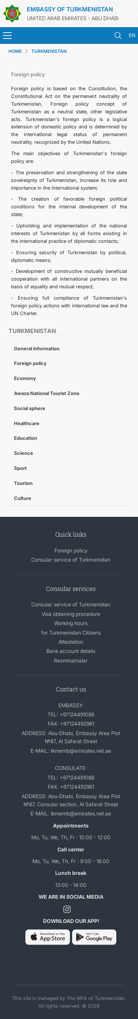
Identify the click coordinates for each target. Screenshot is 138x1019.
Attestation (71, 642)
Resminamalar (71, 660)
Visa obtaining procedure (71, 614)
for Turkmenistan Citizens (71, 632)
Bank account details (70, 651)
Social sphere (29, 408)
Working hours (71, 623)
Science (23, 453)
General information (37, 348)
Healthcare (26, 423)
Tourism (23, 483)
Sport (20, 468)
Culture (22, 498)
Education (25, 438)
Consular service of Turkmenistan (70, 559)
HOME (15, 51)
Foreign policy (30, 363)
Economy (25, 378)
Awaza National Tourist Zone (46, 393)
